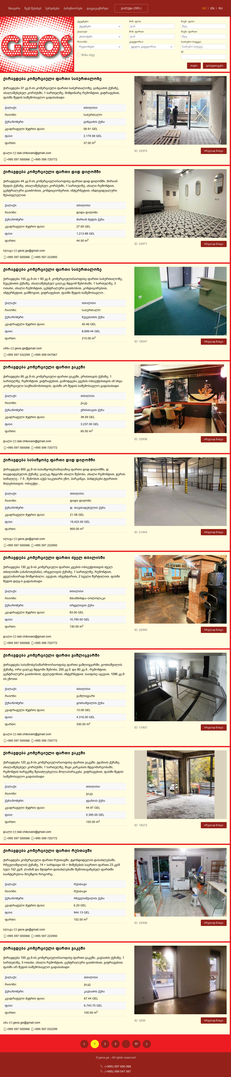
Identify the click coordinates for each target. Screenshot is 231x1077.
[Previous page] (84, 1044)
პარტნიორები (73, 8)
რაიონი (82, 41)
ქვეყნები (83, 21)
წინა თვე (86, 55)
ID (182, 52)
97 (136, 1044)
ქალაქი (82, 31)
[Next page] (147, 1044)
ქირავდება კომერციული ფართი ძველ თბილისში (54, 557)
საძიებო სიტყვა (191, 41)
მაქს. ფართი (189, 31)
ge (204, 8)
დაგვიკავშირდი (97, 8)
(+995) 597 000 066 (115, 1066)
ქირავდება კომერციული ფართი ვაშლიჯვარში (51, 655)
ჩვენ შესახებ (32, 8)
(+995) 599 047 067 (115, 1071)
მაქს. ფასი (188, 21)
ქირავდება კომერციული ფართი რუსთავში (47, 850)
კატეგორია (136, 41)
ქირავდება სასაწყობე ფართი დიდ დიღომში (49, 460)
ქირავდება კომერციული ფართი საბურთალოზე (52, 78)
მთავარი (14, 8)
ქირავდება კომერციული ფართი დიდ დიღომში (52, 171)
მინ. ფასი (135, 21)
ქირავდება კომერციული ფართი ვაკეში (44, 367)
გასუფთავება (214, 65)
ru (221, 8)
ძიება (193, 65)
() (131, 8)
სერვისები (52, 8)
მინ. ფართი (136, 31)
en (212, 8)
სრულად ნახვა (213, 151)
